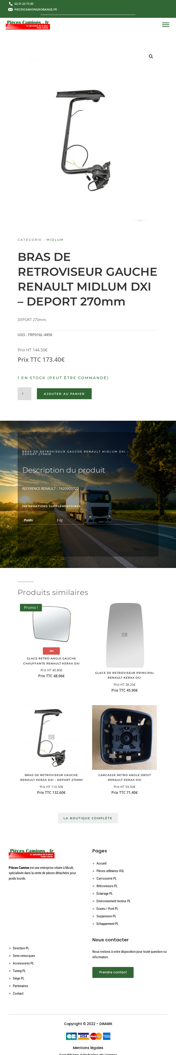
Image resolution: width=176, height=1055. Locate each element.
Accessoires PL (23, 963)
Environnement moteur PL (113, 901)
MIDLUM (55, 239)
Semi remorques (24, 956)
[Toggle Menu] (165, 24)
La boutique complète (88, 818)
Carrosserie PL (106, 878)
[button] (151, 56)
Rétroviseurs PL (107, 886)
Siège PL (18, 978)
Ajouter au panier (64, 394)
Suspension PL (106, 916)
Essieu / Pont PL (107, 909)
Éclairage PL (104, 894)
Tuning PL (19, 971)
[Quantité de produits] (24, 393)
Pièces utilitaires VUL (110, 871)
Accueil (101, 863)
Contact (18, 993)
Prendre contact (113, 972)
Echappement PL (107, 924)
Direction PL (21, 948)
